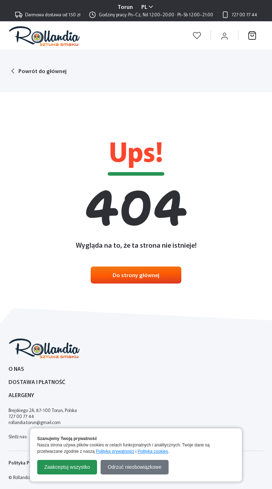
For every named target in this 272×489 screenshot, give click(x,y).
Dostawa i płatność (36, 381)
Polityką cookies (153, 451)
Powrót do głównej (42, 71)
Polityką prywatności (115, 451)
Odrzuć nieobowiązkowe (135, 467)
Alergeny (21, 395)
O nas (16, 368)
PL (144, 6)
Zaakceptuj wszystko (67, 467)
